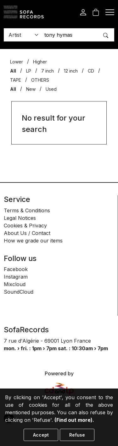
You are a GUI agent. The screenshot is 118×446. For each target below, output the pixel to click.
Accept (41, 435)
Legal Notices (20, 218)
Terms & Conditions (27, 210)
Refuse (77, 435)
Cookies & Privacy (25, 225)
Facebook (16, 269)
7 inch (47, 70)
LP (28, 70)
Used (51, 89)
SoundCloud (18, 292)
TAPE (15, 80)
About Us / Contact (27, 233)
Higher (40, 61)
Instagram (16, 277)
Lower (16, 61)
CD (91, 70)
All (13, 70)
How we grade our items (33, 240)
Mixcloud (14, 284)
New (31, 89)
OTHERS (40, 80)
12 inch (71, 70)
